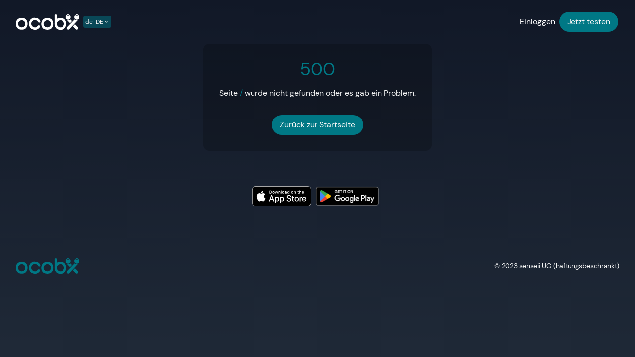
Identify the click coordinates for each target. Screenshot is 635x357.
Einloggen (537, 21)
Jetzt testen (588, 21)
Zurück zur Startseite (317, 124)
